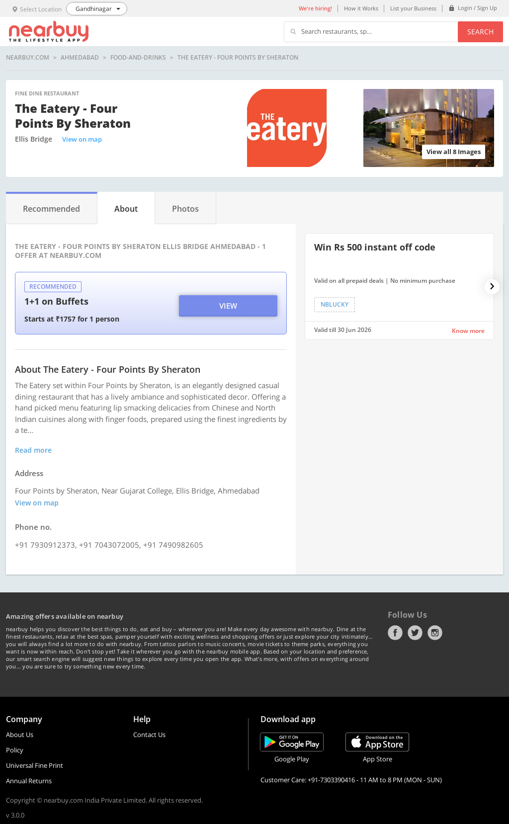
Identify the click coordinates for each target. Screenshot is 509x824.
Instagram (434, 632)
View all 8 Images (453, 151)
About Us (19, 734)
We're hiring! (315, 8)
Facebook (395, 632)
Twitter (415, 632)
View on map (82, 139)
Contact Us (149, 734)
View (228, 306)
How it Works (361, 8)
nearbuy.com (27, 57)
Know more (468, 331)
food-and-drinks (138, 57)
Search (480, 31)
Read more (33, 450)
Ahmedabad (80, 57)
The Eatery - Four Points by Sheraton (237, 57)
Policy (14, 749)
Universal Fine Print (34, 765)
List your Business (413, 8)
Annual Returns (29, 780)
